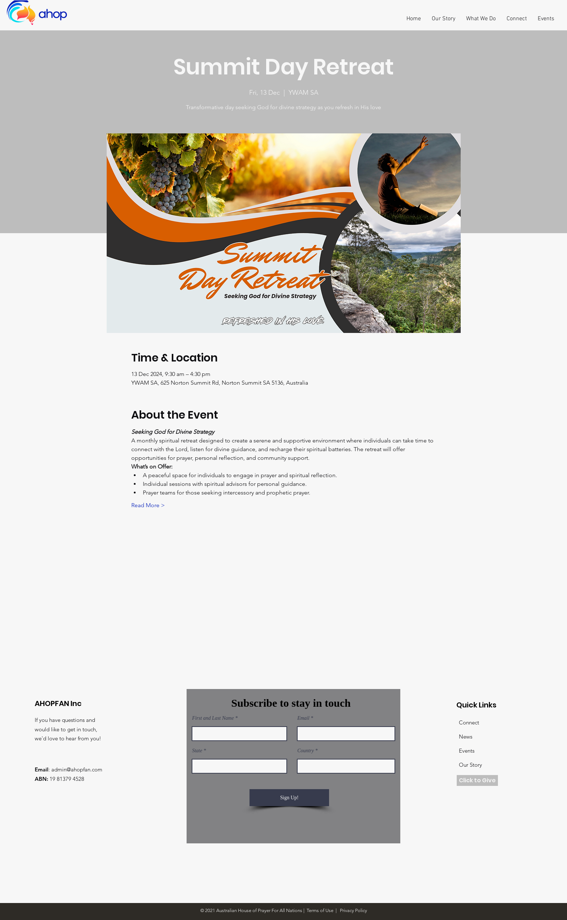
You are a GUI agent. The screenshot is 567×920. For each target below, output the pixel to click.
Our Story (470, 764)
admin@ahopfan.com (76, 769)
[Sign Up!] (289, 797)
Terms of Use (320, 910)
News (465, 736)
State (197, 750)
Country (305, 750)
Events (466, 750)
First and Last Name (213, 718)
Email (303, 718)
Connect (469, 722)
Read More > (148, 505)
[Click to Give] (477, 780)
